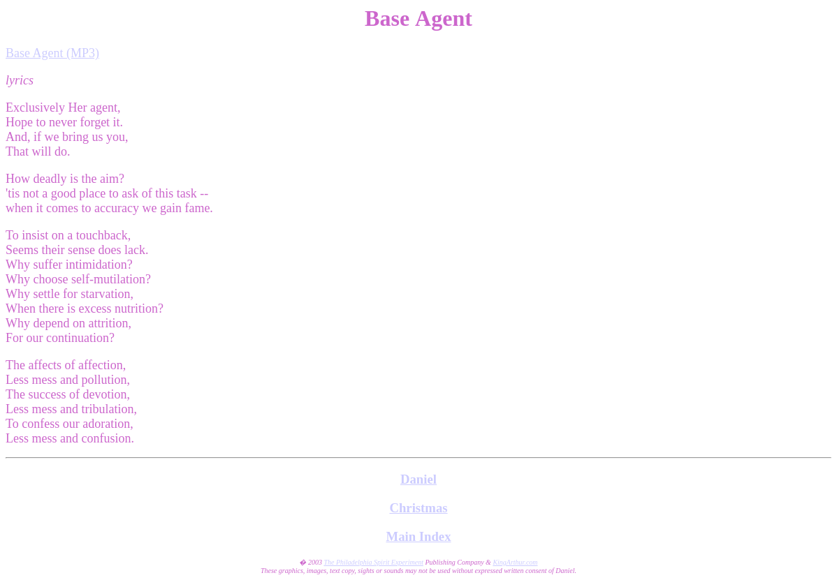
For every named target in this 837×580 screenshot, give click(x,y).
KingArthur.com (515, 562)
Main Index (418, 536)
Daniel (418, 479)
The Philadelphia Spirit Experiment (373, 562)
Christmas (418, 507)
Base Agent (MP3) (52, 53)
